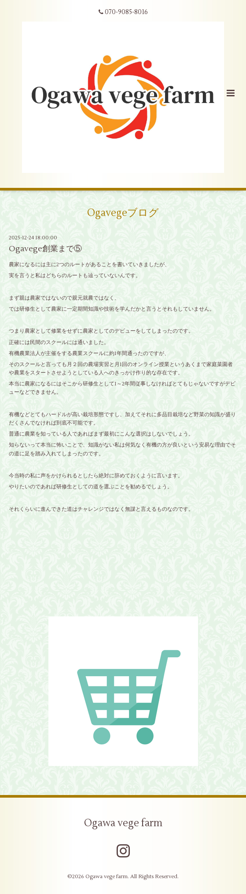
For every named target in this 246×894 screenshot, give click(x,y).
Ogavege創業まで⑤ (45, 249)
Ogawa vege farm (123, 823)
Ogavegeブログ (123, 213)
